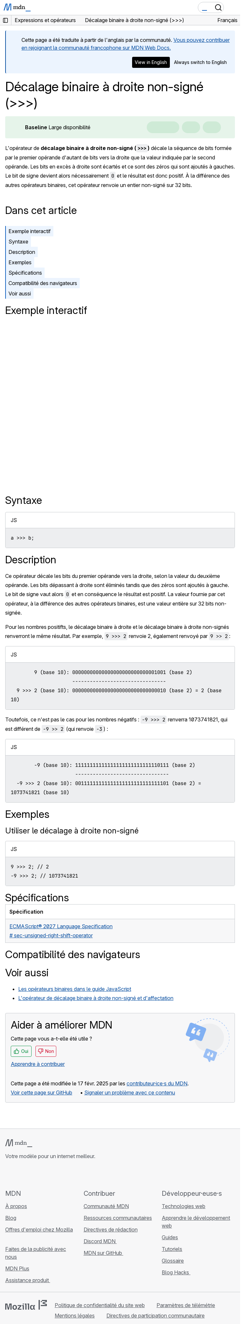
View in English (151, 62)
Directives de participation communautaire (155, 1315)
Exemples (20, 262)
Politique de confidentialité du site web (100, 1305)
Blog (10, 1218)
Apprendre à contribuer (38, 1064)
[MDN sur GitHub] (9, 1174)
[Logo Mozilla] (26, 1305)
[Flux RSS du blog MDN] (56, 1174)
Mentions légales (75, 1315)
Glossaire (173, 1260)
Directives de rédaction (111, 1229)
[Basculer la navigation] (232, 7)
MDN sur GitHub (103, 1253)
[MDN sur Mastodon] (44, 1174)
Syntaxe (18, 241)
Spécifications (25, 272)
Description (21, 252)
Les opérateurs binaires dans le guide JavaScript (74, 989)
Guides (170, 1237)
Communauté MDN (106, 1206)
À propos (16, 1206)
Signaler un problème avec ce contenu (129, 1092)
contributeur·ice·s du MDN (157, 1083)
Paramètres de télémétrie (186, 1305)
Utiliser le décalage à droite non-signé (72, 830)
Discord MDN (100, 1241)
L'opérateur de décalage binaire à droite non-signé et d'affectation (95, 998)
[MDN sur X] (32, 1174)
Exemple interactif (29, 231)
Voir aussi (19, 293)
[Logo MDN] (18, 1143)
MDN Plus (17, 1268)
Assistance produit (27, 1280)
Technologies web (183, 1206)
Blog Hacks (176, 1272)
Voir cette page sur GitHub (41, 1092)
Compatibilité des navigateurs (42, 283)
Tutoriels (172, 1249)
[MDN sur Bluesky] (21, 1174)
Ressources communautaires (118, 1218)
